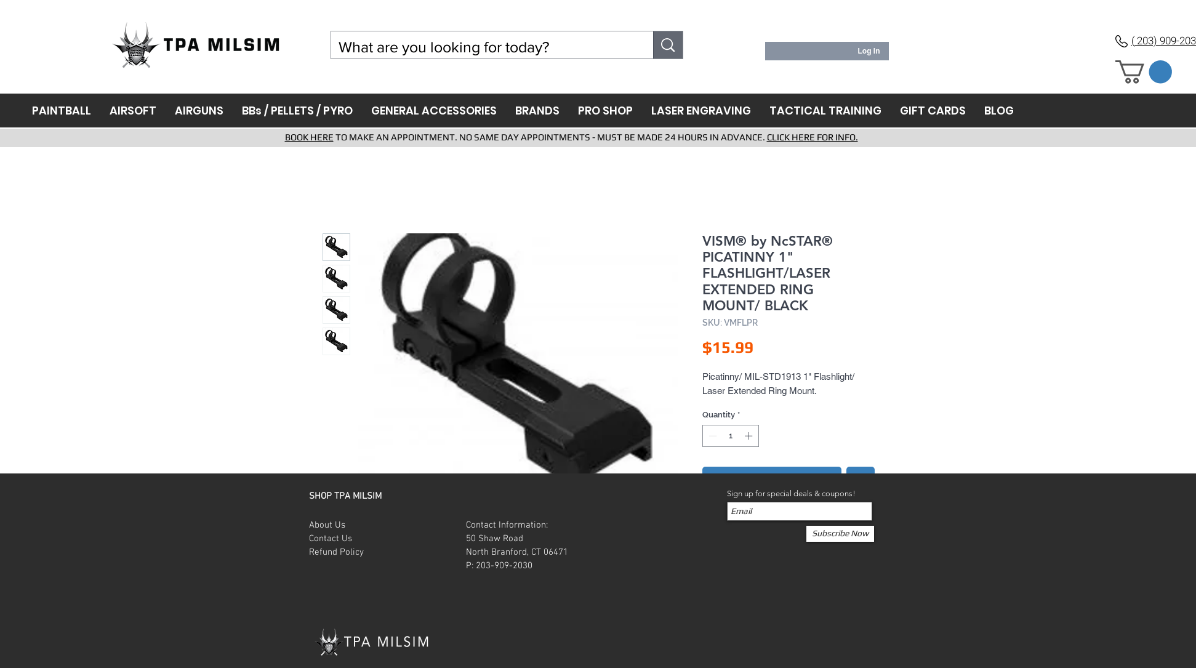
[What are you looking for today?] (483, 47)
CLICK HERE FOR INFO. (812, 137)
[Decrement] (711, 435)
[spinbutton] (730, 435)
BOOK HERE (309, 137)
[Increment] (749, 435)
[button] (1143, 72)
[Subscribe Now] (840, 534)
